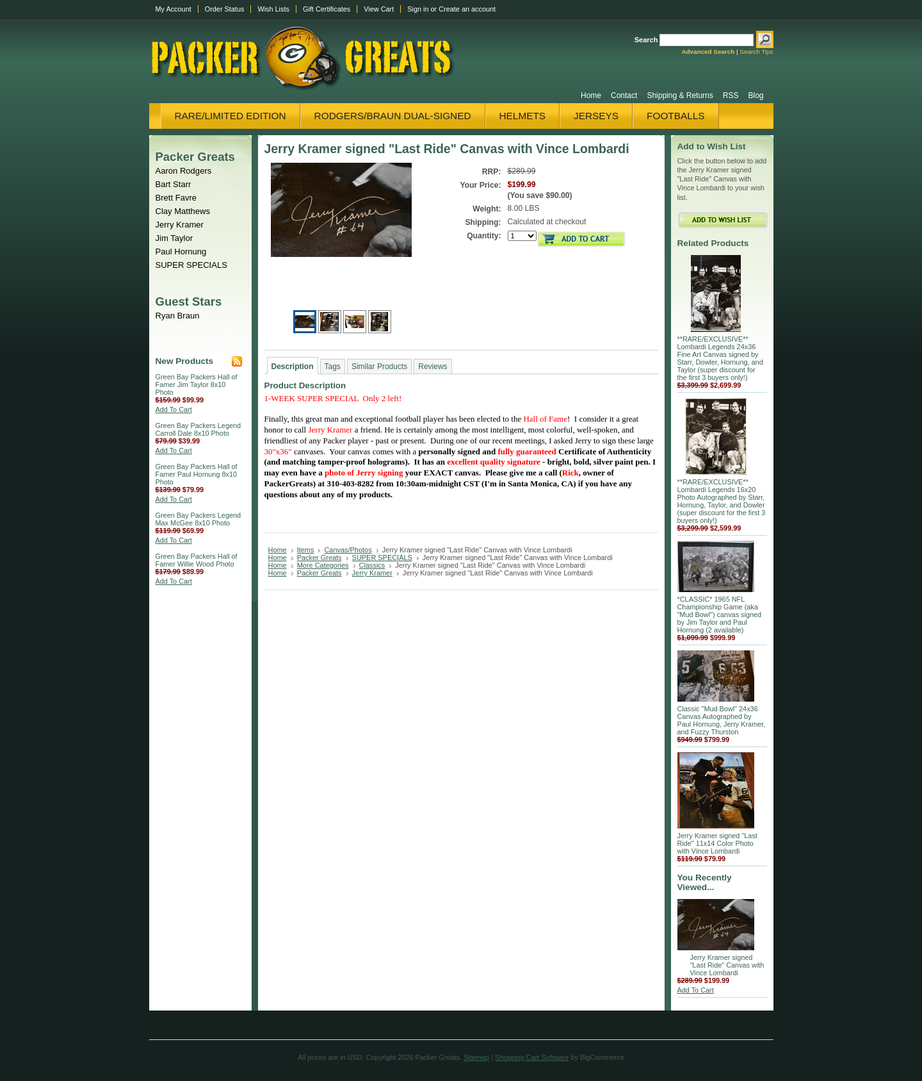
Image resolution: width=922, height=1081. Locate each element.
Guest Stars (189, 301)
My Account (173, 9)
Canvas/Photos (347, 550)
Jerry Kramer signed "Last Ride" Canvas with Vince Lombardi (727, 965)
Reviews (432, 366)
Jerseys (596, 115)
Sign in (417, 9)
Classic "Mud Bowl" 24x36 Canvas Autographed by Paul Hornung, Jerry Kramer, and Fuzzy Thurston (721, 720)
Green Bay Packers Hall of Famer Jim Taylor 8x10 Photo (197, 384)
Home (277, 550)
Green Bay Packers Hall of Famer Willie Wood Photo (197, 560)
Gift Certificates (326, 9)
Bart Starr (173, 184)
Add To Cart (174, 409)
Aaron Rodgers (184, 171)
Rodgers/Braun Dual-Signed (392, 115)
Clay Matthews (183, 211)
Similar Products (379, 366)
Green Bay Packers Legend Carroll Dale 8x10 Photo (198, 429)
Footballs (675, 115)
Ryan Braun (178, 315)
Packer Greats (195, 156)
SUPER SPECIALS (191, 265)
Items (305, 550)
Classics (372, 565)
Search (646, 40)
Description (292, 366)
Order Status (225, 9)
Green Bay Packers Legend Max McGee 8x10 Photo (198, 519)
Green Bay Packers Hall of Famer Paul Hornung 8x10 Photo (197, 474)
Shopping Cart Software (532, 1057)
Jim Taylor (174, 238)
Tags (333, 366)
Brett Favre (176, 197)
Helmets (522, 115)
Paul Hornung (181, 251)
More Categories (323, 565)
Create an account (467, 9)
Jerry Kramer (180, 224)
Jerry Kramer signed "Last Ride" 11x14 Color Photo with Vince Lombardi (717, 843)
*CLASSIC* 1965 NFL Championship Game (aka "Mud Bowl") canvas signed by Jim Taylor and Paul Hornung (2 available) (719, 614)
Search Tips (756, 51)
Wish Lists (273, 9)
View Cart (379, 9)
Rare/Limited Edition (230, 115)
